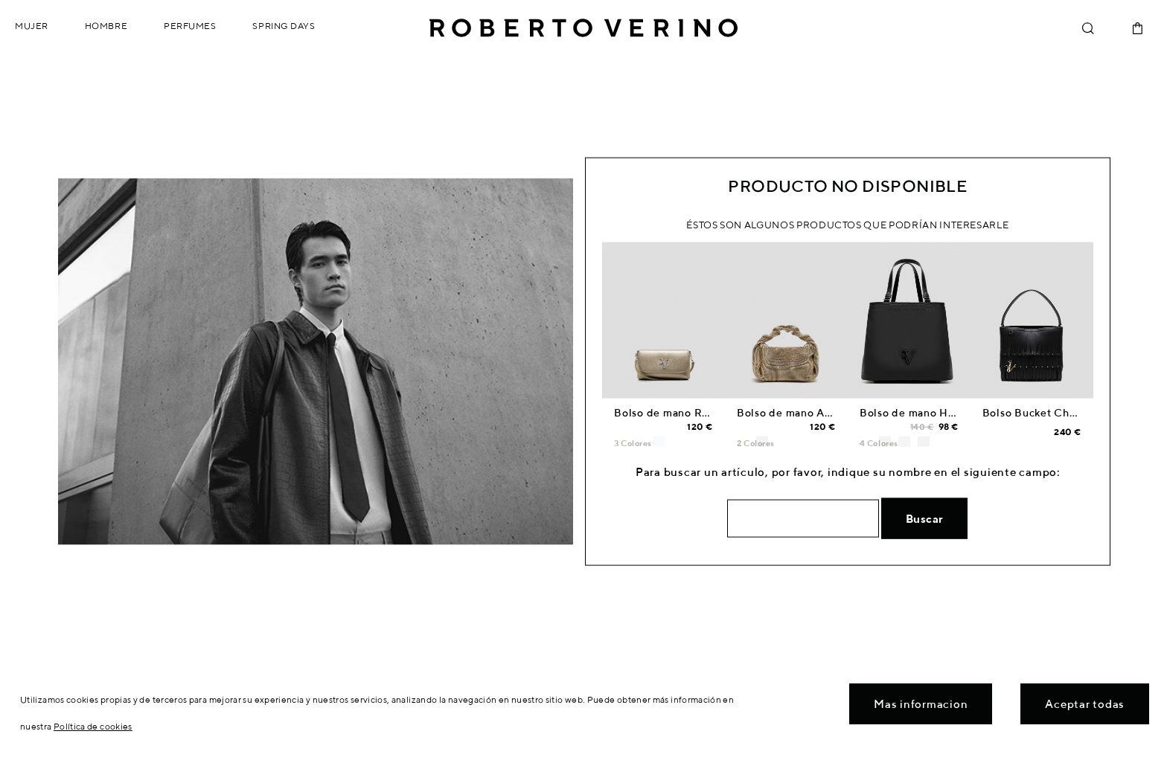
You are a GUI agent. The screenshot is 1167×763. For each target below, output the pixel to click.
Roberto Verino (583, 28)
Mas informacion (921, 704)
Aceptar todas (1085, 704)
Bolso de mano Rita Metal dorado (701, 413)
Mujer (31, 25)
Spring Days (283, 25)
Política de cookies (93, 726)
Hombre (106, 25)
